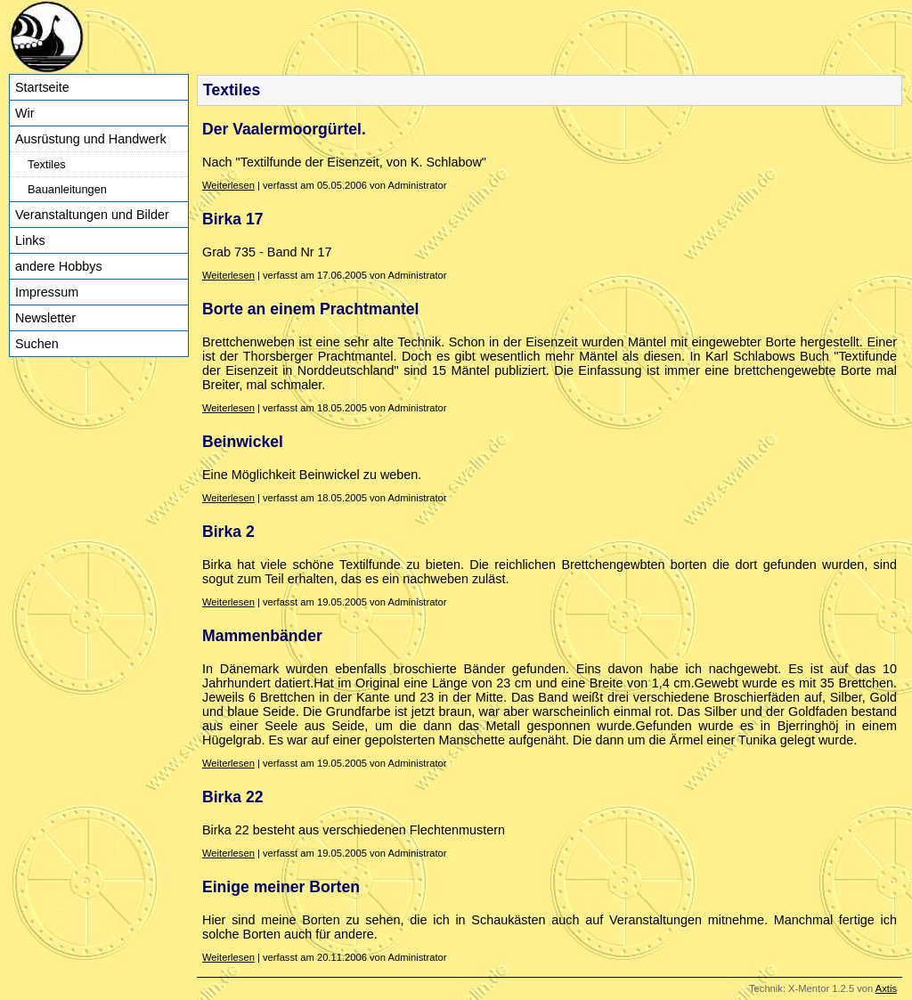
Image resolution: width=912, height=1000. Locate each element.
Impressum (46, 292)
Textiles (47, 164)
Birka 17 (232, 219)
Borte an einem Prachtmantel (310, 309)
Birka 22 (232, 797)
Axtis (886, 988)
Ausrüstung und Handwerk (91, 139)
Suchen (37, 344)
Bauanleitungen (67, 189)
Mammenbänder (262, 636)
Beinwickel (242, 442)
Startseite (42, 87)
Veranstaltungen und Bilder (92, 214)
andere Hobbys (58, 266)
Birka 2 (228, 532)
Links (30, 240)
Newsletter (45, 318)
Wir (25, 113)
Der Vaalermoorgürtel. (284, 129)
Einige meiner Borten (281, 887)
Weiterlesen (228, 185)
